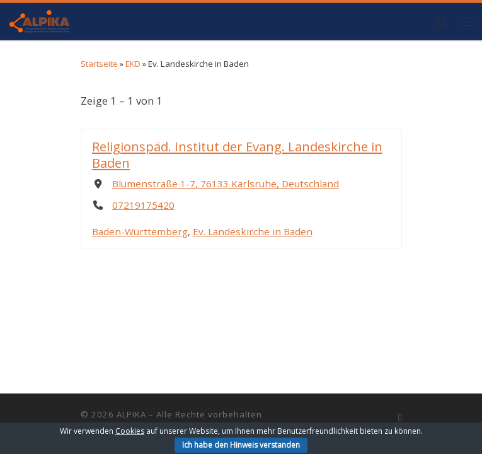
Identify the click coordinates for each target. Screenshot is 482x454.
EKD (133, 63)
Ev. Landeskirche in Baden (252, 230)
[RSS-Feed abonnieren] (400, 417)
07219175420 (143, 205)
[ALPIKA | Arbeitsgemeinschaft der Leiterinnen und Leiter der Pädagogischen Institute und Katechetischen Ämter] (39, 19)
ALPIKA (131, 414)
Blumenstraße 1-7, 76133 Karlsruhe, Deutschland (225, 183)
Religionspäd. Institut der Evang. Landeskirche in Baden (236, 154)
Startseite (99, 63)
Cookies (129, 431)
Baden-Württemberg (139, 230)
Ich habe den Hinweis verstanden (241, 444)
